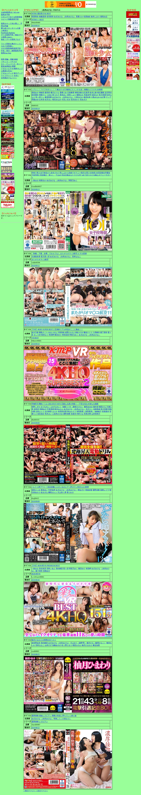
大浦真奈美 (36, 256)
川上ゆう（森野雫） (78, 643)
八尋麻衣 (96, 332)
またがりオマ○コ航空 (40, 259)
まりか (55, 411)
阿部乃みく (73, 180)
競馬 (3, 59)
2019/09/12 (36, 265)
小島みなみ (95, 97)
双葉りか (79, 16)
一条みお (35, 180)
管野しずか (36, 407)
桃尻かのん (76, 645)
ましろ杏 (37, 335)
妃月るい (48, 99)
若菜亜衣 (105, 411)
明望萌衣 (35, 16)
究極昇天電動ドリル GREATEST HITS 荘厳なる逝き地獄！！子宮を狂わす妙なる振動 (65, 404)
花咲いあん (50, 568)
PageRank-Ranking (8, 33)
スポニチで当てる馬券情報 (11, 17)
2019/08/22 (36, 728)
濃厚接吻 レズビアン (40, 722)
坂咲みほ (103, 16)
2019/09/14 (36, 108)
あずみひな (58, 16)
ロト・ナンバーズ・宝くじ (11, 64)
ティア (108, 97)
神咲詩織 (78, 92)
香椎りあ (63, 92)
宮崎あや (42, 409)
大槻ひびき (78, 332)
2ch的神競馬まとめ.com (10, 12)
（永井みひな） (69, 16)
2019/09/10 (36, 344)
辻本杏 (41, 99)
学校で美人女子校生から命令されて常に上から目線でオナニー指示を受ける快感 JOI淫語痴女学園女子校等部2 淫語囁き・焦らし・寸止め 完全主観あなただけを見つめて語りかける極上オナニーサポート (71, 175)
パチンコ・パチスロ (9, 62)
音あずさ (83, 99)
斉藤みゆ (35, 99)
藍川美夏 (102, 95)
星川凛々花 (45, 256)
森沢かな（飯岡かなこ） (96, 643)
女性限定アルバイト (9, 78)
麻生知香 (96, 645)
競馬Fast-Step (6, 53)
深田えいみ (36, 490)
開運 (14, 66)
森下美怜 (103, 332)
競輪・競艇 (9, 59)
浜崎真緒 (96, 409)
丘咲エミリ (39, 411)
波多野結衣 (36, 643)
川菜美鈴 (61, 332)
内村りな (79, 414)
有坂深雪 (87, 95)
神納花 (41, 92)
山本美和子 (95, 414)
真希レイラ (104, 490)
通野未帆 (66, 414)
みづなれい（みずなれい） (51, 407)
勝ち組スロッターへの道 (10, 28)
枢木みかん (58, 409)
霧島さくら (43, 332)
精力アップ (18, 73)
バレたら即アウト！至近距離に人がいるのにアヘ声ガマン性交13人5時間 (60, 487)
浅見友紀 (40, 414)
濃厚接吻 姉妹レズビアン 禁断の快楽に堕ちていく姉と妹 (54, 716)
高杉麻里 (59, 568)
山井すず (48, 645)
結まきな (44, 492)
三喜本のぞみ (57, 414)
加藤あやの (56, 645)
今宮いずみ (65, 99)
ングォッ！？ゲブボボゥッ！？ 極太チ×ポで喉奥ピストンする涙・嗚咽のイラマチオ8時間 (67, 89)
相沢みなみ (56, 99)
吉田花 (36, 409)
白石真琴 (85, 92)
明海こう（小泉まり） (62, 719)
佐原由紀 (87, 16)
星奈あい (63, 95)
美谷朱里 (42, 568)
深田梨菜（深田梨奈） (85, 411)
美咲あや (35, 92)
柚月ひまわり (87, 645)
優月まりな (54, 92)
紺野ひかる (69, 332)
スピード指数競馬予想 (10, 19)
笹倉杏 (73, 414)
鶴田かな (102, 407)
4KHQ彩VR (36, 574)
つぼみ (49, 95)
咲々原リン (39, 97)
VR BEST (35, 338)
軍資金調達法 (6, 66)
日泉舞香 (70, 92)
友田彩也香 (62, 411)
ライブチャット (7, 75)
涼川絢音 (48, 411)
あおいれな (52, 332)
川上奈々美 (62, 492)
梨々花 (66, 568)
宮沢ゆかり (75, 99)
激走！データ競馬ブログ (10, 39)
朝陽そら (42, 95)
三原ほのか (78, 97)
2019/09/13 (36, 189)
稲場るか (42, 180)
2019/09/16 (36, 25)
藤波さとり (87, 332)
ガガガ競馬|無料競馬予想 (11, 48)
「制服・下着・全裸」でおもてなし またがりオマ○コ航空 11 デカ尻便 (59, 253)
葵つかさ (55, 95)
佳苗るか (94, 95)
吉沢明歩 (108, 92)
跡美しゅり (71, 95)
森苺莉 (47, 92)
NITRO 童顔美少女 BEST (41, 13)
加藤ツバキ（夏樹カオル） (72, 407)
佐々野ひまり (66, 645)
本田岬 (51, 335)
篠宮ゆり (57, 335)
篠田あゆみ (88, 407)
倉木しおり (95, 16)
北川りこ (89, 409)
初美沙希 (87, 414)
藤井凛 (95, 407)
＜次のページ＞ (42, 791)
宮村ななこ (76, 256)
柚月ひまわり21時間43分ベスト (44, 640)
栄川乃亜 (35, 332)
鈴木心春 (93, 92)
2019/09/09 (36, 423)
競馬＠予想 (5, 15)
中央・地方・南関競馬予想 (11, 51)
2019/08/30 (36, 580)
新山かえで (71, 411)
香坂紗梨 (88, 490)
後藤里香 (42, 16)
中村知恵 (51, 490)
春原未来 (87, 97)
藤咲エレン (52, 492)
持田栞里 (65, 335)
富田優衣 (35, 95)
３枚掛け (4, 30)
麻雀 (16, 59)
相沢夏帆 (100, 92)
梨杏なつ (44, 335)
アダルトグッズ (7, 73)
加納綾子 (98, 411)
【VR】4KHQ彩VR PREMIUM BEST (46, 565)
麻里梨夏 (48, 97)
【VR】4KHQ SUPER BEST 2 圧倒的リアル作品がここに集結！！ (57, 329)
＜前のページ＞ (29, 791)
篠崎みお (79, 95)
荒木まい (48, 414)
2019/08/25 (36, 654)
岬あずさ (81, 490)
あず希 (103, 97)
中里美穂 (50, 409)
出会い (16, 75)
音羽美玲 (50, 16)
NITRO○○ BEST (38, 20)
